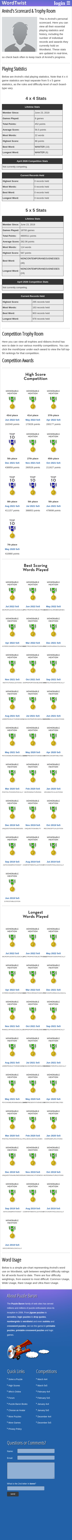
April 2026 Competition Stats (32, 161)
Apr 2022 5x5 (53, 420)
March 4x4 (42, 1379)
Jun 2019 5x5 (12, 898)
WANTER (40, 146)
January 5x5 (43, 1410)
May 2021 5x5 (12, 752)
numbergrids (13, 1321)
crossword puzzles (16, 1326)
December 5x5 (44, 1423)
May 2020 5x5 (12, 549)
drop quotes (40, 1317)
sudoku (46, 1321)
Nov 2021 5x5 (33, 463)
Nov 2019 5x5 (33, 825)
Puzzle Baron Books (17, 1404)
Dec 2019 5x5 (12, 825)
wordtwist (28, 1321)
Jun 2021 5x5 (53, 506)
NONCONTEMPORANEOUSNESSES (40, 258)
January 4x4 (43, 1404)
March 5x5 (42, 1385)
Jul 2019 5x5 (53, 861)
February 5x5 (43, 1398)
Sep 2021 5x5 (53, 679)
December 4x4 (44, 1416)
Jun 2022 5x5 (12, 420)
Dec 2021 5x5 (12, 463)
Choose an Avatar (16, 1410)
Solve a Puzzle (15, 1379)
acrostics (11, 1317)
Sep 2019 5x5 (12, 861)
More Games (14, 1423)
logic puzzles (24, 1317)
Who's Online (14, 1391)
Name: (10, 1451)
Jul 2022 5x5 (12, 606)
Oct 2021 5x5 (53, 463)
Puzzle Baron (17, 1304)
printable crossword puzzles (30, 1330)
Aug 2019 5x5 (33, 861)
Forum (11, 1398)
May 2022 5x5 (33, 420)
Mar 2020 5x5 (12, 788)
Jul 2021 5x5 (33, 506)
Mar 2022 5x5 (33, 643)
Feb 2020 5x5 (33, 788)
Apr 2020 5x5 (53, 752)
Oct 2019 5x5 (53, 825)
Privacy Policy (15, 1429)
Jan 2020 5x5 (53, 788)
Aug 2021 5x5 (12, 506)
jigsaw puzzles (37, 1312)
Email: (10, 1458)
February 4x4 (43, 1391)
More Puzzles (14, 1416)
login (59, 3)
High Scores (14, 1385)
